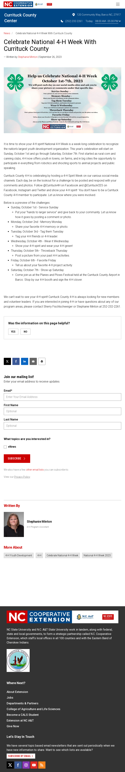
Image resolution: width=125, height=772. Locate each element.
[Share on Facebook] (16, 361)
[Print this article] (41, 361)
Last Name (11, 419)
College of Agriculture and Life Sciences (33, 709)
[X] (10, 765)
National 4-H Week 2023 (97, 555)
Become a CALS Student (23, 715)
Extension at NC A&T (20, 720)
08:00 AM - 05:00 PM (108, 21)
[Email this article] (33, 361)
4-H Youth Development (18, 555)
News (7, 33)
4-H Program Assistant (38, 527)
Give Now (13, 726)
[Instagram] (26, 765)
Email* (8, 390)
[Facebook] (18, 765)
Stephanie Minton (28, 56)
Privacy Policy (22, 476)
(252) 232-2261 (71, 21)
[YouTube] (34, 765)
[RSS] (41, 765)
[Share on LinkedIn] (24, 361)
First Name (11, 405)
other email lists (35, 469)
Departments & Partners (22, 703)
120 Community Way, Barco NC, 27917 (96, 14)
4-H (39, 555)
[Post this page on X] (7, 361)
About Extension (17, 692)
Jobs (10, 697)
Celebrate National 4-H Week (62, 555)
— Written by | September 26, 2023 (33, 56)
